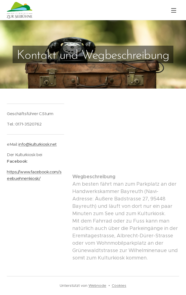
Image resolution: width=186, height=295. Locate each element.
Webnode (97, 285)
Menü (173, 10)
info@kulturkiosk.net (37, 144)
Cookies (119, 285)
